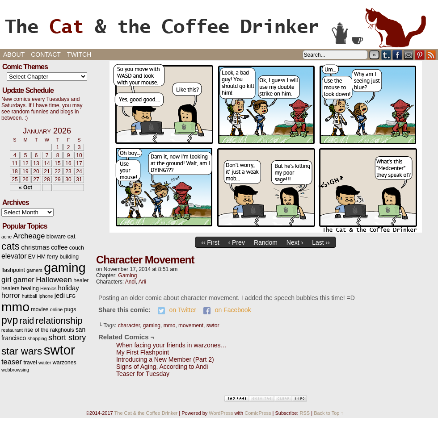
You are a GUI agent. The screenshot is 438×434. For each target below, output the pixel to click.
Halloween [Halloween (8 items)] (54, 279)
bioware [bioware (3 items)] (56, 237)
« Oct (25, 187)
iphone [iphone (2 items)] (45, 296)
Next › (294, 242)
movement (190, 325)
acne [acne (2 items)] (6, 236)
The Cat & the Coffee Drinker (219, 26)
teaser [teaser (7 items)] (11, 362)
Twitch (79, 54)
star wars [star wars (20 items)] (21, 351)
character (129, 325)
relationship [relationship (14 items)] (59, 320)
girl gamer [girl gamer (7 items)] (17, 279)
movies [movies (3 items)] (39, 309)
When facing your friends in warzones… (171, 345)
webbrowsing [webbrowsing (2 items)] (15, 369)
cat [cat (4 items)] (71, 236)
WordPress (221, 413)
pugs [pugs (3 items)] (70, 309)
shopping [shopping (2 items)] (36, 338)
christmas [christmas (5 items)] (35, 247)
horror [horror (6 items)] (10, 295)
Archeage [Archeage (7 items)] (29, 236)
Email (408, 54)
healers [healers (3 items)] (10, 288)
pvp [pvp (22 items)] (9, 320)
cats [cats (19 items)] (10, 246)
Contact (46, 54)
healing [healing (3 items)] (30, 288)
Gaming (127, 275)
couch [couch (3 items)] (76, 248)
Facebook (397, 54)
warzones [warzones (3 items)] (64, 362)
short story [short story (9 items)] (67, 337)
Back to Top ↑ (328, 413)
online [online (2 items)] (56, 309)
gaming (151, 325)
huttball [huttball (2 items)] (29, 296)
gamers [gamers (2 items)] (34, 270)
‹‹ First (210, 242)
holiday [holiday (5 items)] (68, 288)
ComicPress (257, 413)
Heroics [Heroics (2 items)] (48, 288)
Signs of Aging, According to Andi (162, 366)
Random (266, 242)
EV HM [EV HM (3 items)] (37, 257)
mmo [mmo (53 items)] (15, 307)
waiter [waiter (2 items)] (44, 362)
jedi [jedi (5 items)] (60, 295)
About (14, 54)
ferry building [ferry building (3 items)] (63, 257)
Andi (130, 282)
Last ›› (321, 242)
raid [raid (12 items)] (27, 321)
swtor (212, 325)
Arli (142, 282)
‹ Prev (236, 242)
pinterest (419, 54)
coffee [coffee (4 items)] (59, 247)
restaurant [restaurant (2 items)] (12, 330)
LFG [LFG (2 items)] (71, 296)
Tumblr (386, 54)
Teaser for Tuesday (142, 373)
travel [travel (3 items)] (30, 362)
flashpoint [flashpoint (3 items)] (13, 270)
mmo (170, 325)
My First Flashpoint (142, 352)
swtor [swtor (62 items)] (59, 349)
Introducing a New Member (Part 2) (165, 359)
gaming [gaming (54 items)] (64, 267)
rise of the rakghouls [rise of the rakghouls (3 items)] (49, 330)
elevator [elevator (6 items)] (13, 256)
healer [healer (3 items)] (80, 280)
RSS (431, 54)
